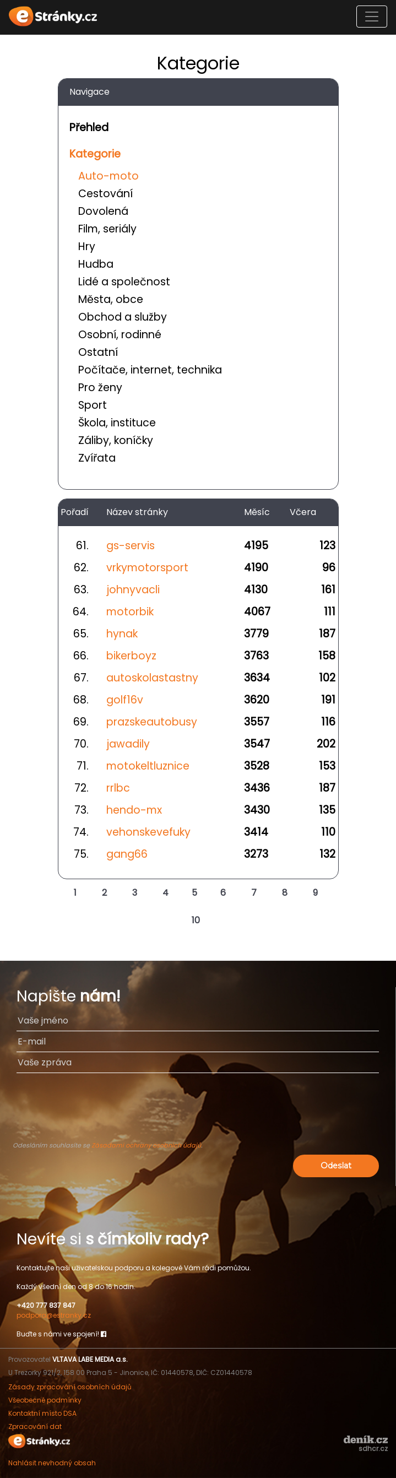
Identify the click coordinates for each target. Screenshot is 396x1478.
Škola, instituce (117, 422)
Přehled (89, 127)
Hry (86, 246)
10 (196, 920)
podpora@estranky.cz (54, 1315)
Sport (92, 405)
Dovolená (103, 211)
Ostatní (98, 352)
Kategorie (95, 154)
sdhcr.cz (373, 1448)
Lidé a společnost (124, 281)
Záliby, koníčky (115, 440)
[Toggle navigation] (371, 17)
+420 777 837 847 (46, 1305)
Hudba (95, 264)
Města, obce (110, 299)
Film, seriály (107, 228)
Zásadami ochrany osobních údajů (146, 1145)
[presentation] (197, 1112)
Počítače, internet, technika (150, 369)
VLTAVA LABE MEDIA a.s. (90, 1359)
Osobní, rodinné (119, 334)
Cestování (105, 193)
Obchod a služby (122, 317)
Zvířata (97, 458)
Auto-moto (108, 176)
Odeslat (336, 1166)
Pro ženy (100, 387)
